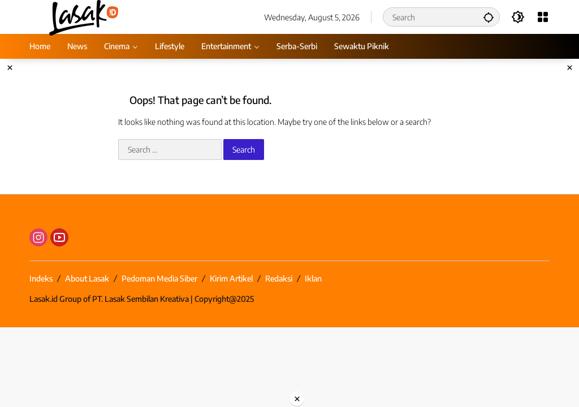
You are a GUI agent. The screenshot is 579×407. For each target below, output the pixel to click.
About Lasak (87, 278)
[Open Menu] (543, 17)
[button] (488, 17)
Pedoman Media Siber (159, 278)
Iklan (313, 278)
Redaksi (278, 278)
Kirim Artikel (231, 278)
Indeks (41, 278)
